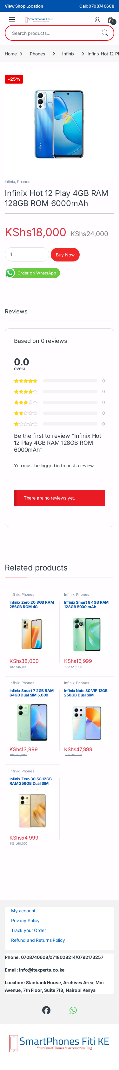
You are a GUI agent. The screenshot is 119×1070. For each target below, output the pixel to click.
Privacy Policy (25, 920)
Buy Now (65, 254)
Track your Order (28, 930)
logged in (50, 465)
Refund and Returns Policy (38, 940)
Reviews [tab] (16, 312)
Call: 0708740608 (96, 6)
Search (105, 33)
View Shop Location (24, 6)
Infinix (68, 53)
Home (11, 53)
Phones (37, 53)
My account (23, 910)
